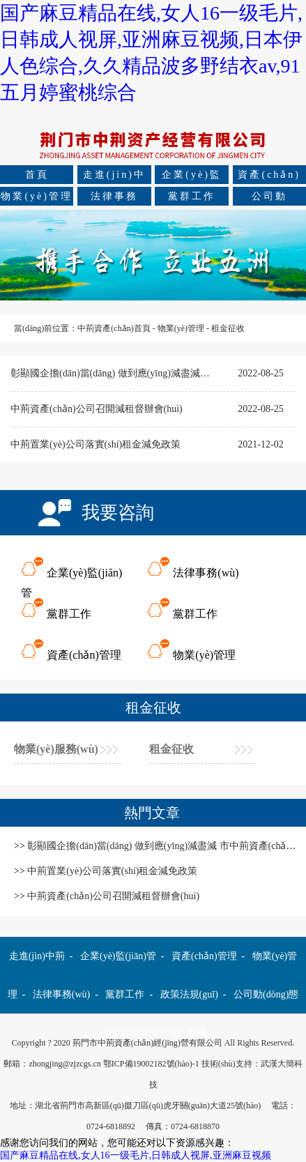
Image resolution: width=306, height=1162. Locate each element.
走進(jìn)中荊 (114, 176)
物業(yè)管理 (36, 196)
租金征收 (228, 328)
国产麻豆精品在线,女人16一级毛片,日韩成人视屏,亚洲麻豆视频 (135, 1155)
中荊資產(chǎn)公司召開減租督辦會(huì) (96, 409)
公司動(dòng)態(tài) (269, 198)
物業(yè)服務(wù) (56, 749)
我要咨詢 (118, 513)
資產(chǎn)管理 (269, 176)
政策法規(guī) (189, 994)
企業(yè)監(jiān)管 (192, 176)
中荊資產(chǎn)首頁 (113, 328)
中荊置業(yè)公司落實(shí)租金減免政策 (95, 444)
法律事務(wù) (114, 198)
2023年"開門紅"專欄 (162, 1032)
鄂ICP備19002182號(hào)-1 (151, 1064)
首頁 (37, 174)
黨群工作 (191, 196)
